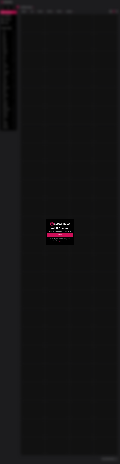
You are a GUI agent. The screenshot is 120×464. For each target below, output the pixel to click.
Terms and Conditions (64, 239)
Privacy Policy (54, 239)
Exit (60, 241)
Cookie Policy (67, 238)
